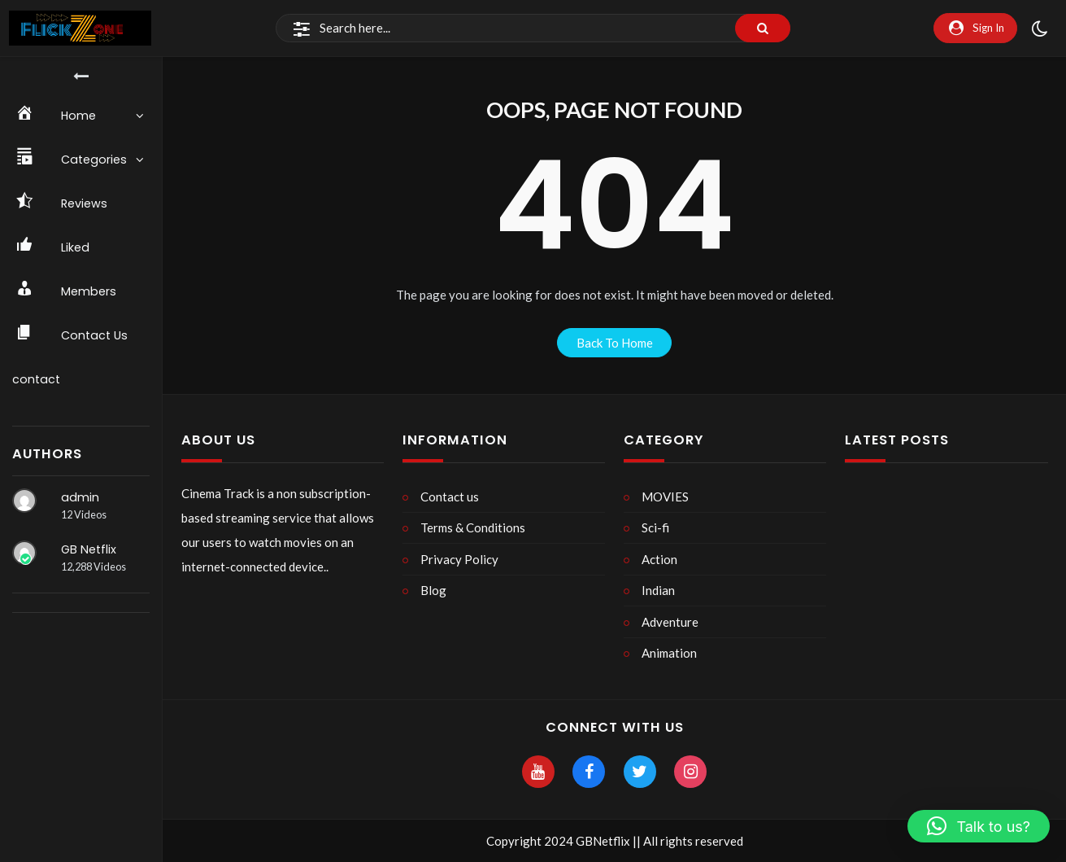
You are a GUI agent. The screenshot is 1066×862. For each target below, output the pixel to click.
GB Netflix (88, 549)
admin (80, 497)
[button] (978, 826)
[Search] (533, 28)
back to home (615, 342)
